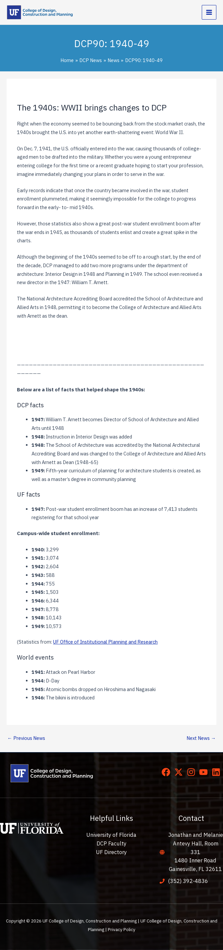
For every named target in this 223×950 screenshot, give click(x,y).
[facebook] (167, 772)
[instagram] (192, 772)
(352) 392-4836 (188, 881)
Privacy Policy (121, 929)
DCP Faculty (111, 843)
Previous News (26, 738)
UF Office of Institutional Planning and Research (105, 642)
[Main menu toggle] (209, 12)
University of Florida (111, 834)
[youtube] (204, 772)
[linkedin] (217, 772)
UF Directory (111, 852)
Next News (201, 738)
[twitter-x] (180, 772)
